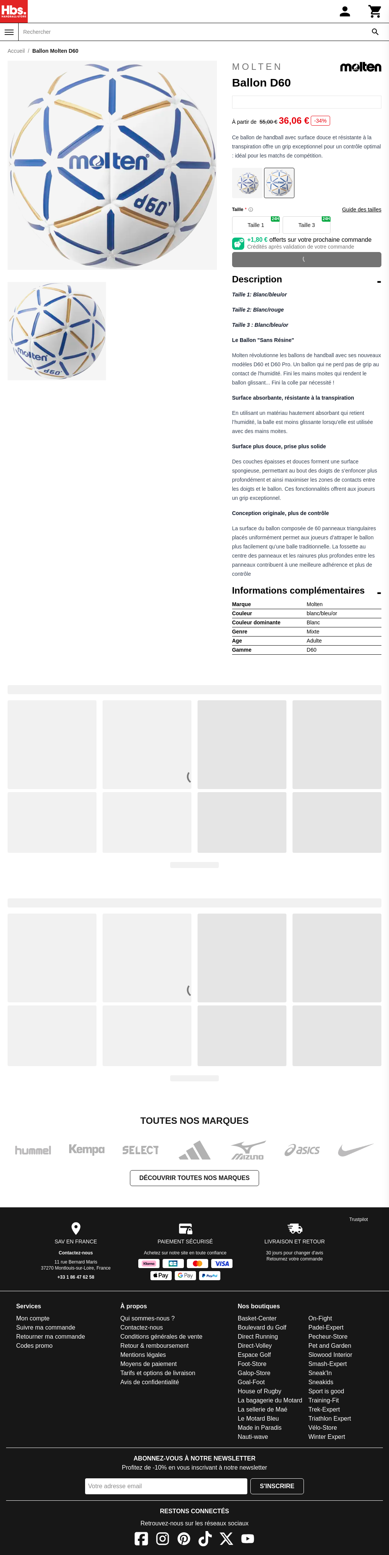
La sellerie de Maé (263, 1409)
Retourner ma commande (50, 1336)
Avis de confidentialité (149, 1382)
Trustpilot (358, 1219)
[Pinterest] (183, 1540)
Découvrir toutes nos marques (194, 1178)
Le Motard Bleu (258, 1418)
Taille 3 (315, 222)
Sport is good (326, 1391)
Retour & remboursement (154, 1345)
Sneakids (321, 1382)
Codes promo (34, 1345)
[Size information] (250, 209)
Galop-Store (254, 1373)
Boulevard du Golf (262, 1327)
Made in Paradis (260, 1427)
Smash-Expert (327, 1364)
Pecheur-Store (328, 1336)
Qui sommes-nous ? (147, 1318)
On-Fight (320, 1318)
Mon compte (32, 1318)
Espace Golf (254, 1355)
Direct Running (258, 1336)
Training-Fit (323, 1400)
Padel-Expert (326, 1327)
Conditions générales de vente (161, 1336)
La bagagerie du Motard (270, 1400)
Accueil (16, 51)
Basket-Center (257, 1318)
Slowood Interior (330, 1355)
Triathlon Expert (329, 1418)
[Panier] (375, 11)
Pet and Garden (329, 1345)
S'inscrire (277, 1486)
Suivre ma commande (45, 1327)
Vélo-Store (322, 1427)
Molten (306, 66)
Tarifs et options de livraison (157, 1373)
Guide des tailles (361, 209)
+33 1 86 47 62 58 (75, 1277)
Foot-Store (252, 1364)
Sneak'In (320, 1373)
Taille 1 (264, 222)
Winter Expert (326, 1437)
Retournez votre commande (295, 1259)
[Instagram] (162, 1540)
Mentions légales (143, 1355)
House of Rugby (259, 1391)
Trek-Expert (324, 1409)
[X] (226, 1540)
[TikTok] (205, 1540)
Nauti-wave (253, 1437)
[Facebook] (141, 1540)
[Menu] (9, 32)
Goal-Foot (251, 1382)
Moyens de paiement (148, 1364)
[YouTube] (247, 1540)
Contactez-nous (76, 1253)
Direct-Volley (255, 1345)
